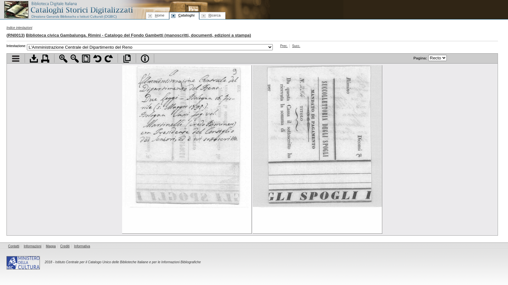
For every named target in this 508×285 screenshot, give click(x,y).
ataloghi (186, 15)
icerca (214, 15)
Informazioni (32, 246)
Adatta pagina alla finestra (86, 59)
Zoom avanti (63, 59)
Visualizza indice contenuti (16, 59)
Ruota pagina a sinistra (97, 59)
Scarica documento (34, 59)
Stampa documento (45, 59)
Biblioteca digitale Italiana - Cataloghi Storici (68, 9)
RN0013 (15, 35)
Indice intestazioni (19, 28)
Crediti (65, 246)
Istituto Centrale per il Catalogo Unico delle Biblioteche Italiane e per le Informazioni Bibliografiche (128, 262)
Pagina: (429, 58)
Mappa (51, 246)
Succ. (296, 46)
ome (159, 15)
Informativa (82, 246)
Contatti (13, 246)
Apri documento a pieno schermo (127, 59)
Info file (145, 59)
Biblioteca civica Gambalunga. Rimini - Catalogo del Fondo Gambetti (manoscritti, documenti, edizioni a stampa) (138, 35)
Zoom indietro (75, 59)
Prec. (284, 46)
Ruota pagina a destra (109, 59)
